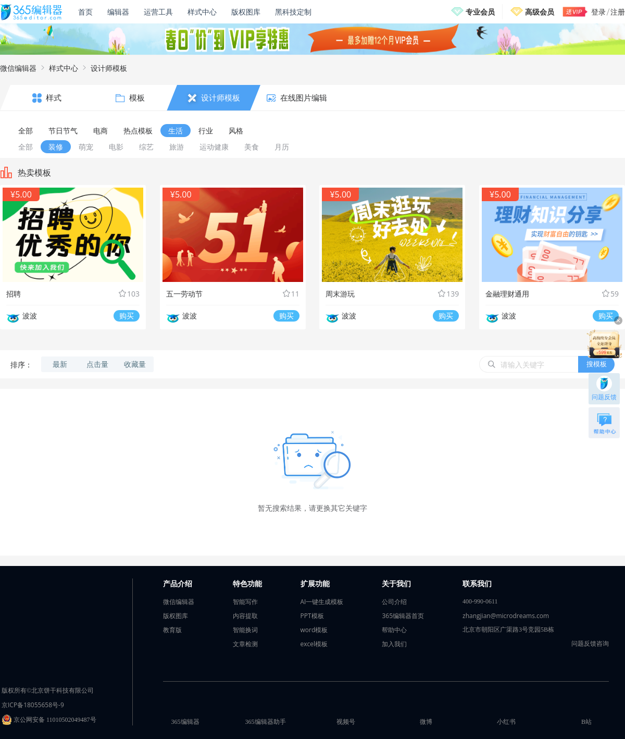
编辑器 (118, 12)
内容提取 (245, 615)
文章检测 (245, 643)
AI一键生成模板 (322, 601)
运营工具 (158, 12)
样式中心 (202, 12)
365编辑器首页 (403, 615)
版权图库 (245, 12)
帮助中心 (394, 629)
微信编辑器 (18, 68)
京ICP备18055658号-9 (33, 704)
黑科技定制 (293, 12)
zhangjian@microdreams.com (506, 615)
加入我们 (394, 643)
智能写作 (245, 601)
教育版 (172, 629)
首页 (85, 12)
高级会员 (539, 12)
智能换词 (245, 629)
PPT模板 (312, 615)
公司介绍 (394, 601)
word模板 (314, 629)
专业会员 (480, 12)
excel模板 (314, 643)
